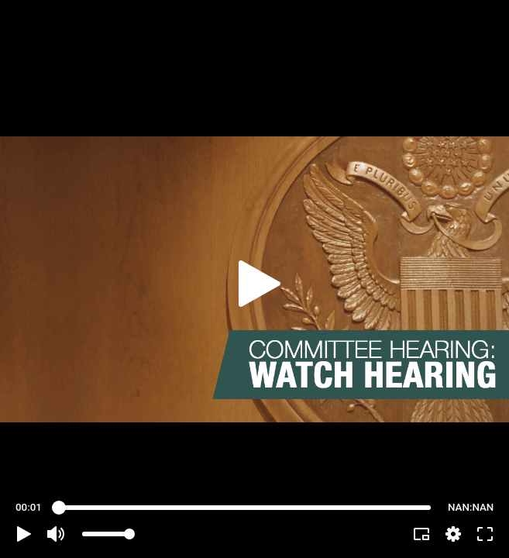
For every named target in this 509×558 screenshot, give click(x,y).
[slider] (245, 508)
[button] (24, 534)
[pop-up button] (453, 534)
